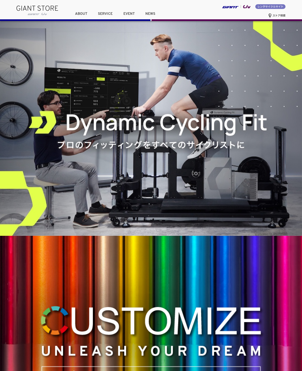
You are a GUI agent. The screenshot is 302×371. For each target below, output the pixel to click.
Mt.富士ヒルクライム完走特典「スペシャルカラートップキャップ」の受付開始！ (229, 210)
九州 (126, 101)
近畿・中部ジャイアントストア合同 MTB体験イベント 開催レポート (221, 226)
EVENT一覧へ (137, 188)
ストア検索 (276, 15)
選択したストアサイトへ (220, 101)
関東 (81, 90)
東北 (36, 90)
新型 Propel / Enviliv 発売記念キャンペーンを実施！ (210, 218)
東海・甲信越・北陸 (126, 90)
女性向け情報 (36, 77)
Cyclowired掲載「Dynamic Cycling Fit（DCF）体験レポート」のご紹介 (223, 202)
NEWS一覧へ (276, 188)
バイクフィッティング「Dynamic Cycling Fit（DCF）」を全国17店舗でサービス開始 (229, 235)
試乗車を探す (265, 73)
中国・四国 (81, 101)
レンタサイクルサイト (270, 6)
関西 (36, 101)
